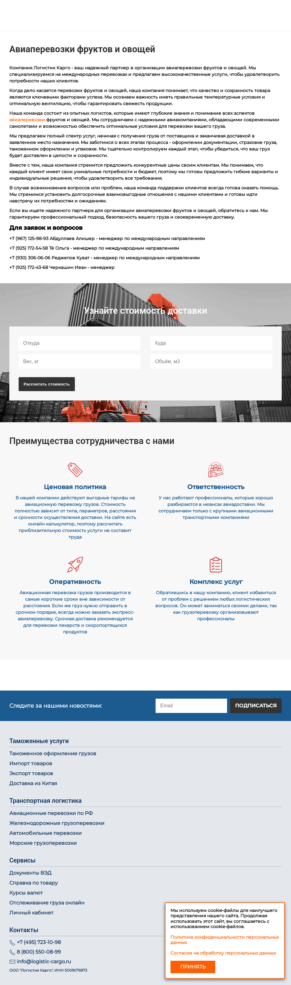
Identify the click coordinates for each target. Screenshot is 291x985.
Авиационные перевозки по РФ (51, 813)
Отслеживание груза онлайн (46, 903)
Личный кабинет (31, 913)
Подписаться (256, 706)
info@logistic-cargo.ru (44, 961)
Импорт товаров (30, 763)
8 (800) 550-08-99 (39, 952)
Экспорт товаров (31, 773)
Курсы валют (26, 893)
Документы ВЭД (30, 873)
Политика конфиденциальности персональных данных (225, 940)
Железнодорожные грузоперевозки (56, 823)
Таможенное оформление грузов (52, 753)
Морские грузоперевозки (43, 843)
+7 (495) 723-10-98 (39, 942)
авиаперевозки (27, 120)
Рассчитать (47, 384)
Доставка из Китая (33, 783)
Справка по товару (33, 883)
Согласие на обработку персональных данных (223, 953)
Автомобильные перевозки (45, 833)
